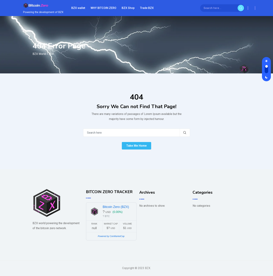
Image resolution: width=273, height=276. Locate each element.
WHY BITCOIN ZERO (103, 8)
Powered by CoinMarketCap (111, 236)
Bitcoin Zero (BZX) (116, 207)
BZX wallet (78, 8)
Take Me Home (136, 145)
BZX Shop (128, 8)
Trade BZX (147, 8)
